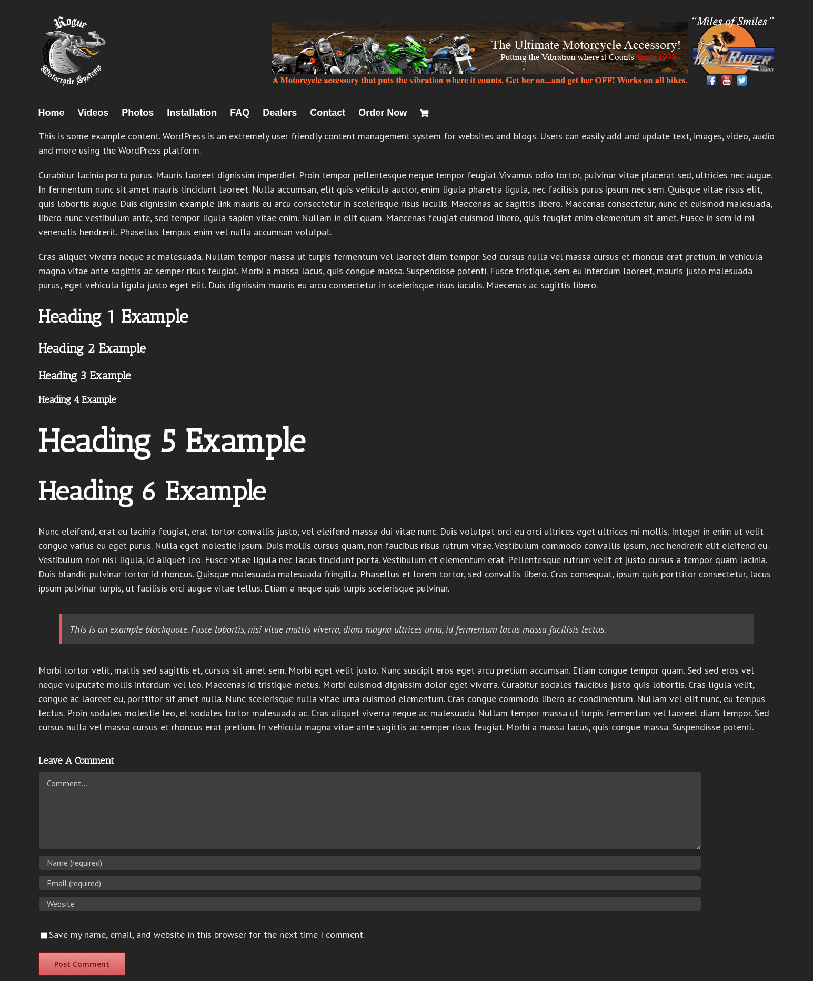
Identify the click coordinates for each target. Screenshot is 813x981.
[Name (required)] (369, 862)
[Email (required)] (369, 883)
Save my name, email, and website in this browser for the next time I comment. (207, 934)
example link (205, 203)
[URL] (369, 904)
